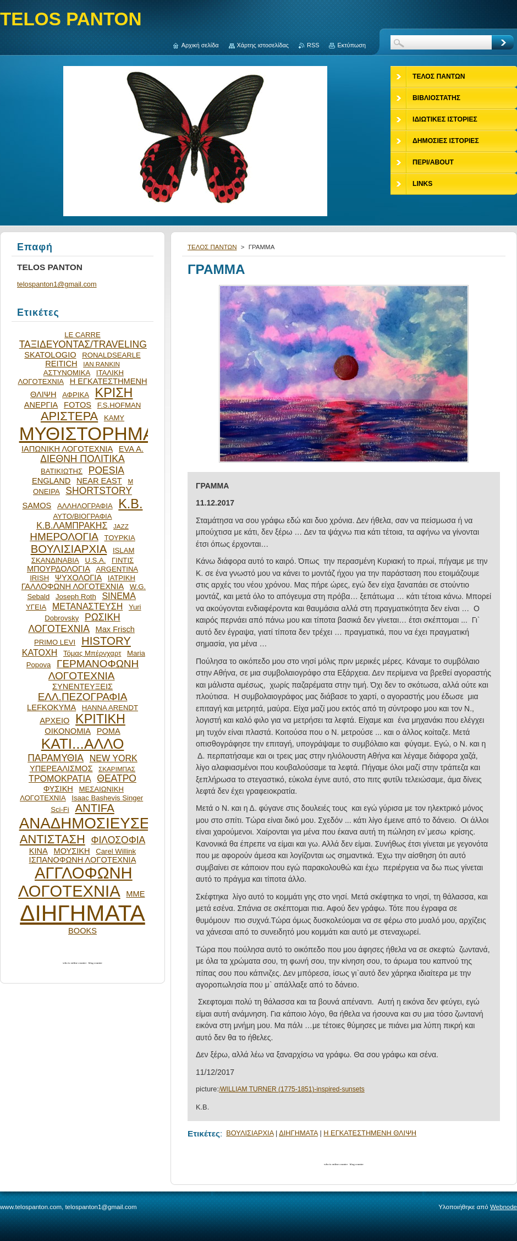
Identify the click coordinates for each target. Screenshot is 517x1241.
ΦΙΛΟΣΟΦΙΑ (118, 839)
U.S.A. (95, 560)
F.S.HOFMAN (119, 405)
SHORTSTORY (98, 490)
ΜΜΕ (135, 893)
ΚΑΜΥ (114, 418)
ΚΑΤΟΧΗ (40, 652)
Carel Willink (116, 851)
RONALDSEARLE (111, 355)
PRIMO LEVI (54, 642)
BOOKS (82, 930)
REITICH (61, 363)
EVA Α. (131, 448)
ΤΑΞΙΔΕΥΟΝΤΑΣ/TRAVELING (83, 344)
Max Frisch (115, 629)
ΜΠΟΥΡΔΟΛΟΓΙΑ (58, 568)
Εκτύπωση (351, 45)
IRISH (39, 578)
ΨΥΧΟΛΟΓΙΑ (78, 577)
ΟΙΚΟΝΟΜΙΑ (68, 731)
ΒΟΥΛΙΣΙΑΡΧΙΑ (249, 1133)
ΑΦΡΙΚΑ (75, 395)
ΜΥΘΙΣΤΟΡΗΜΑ (87, 434)
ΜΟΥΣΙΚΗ (72, 851)
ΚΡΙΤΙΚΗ (100, 719)
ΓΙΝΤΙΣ (123, 560)
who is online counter (336, 1164)
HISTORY (106, 641)
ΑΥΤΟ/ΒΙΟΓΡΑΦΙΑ (82, 516)
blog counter (357, 1164)
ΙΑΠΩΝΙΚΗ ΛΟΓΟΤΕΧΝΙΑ (67, 448)
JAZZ (121, 526)
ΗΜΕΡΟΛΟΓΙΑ (64, 536)
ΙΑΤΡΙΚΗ (121, 578)
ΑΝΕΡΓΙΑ (41, 404)
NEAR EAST (99, 480)
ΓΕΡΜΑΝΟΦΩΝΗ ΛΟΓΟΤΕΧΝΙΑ (93, 670)
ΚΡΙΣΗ (114, 393)
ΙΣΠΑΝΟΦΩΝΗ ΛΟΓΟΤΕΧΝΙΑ (82, 859)
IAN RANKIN (101, 363)
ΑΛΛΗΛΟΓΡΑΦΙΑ (85, 506)
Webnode (503, 1207)
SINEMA (119, 596)
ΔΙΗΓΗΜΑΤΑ (298, 1133)
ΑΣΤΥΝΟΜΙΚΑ (66, 373)
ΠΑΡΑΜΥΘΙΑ (56, 758)
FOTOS (77, 404)
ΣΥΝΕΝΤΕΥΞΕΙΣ (82, 686)
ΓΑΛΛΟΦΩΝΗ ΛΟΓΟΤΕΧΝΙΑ (72, 586)
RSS (313, 45)
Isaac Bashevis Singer (107, 798)
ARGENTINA (117, 569)
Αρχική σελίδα (200, 45)
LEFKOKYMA (51, 707)
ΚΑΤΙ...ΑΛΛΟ (82, 743)
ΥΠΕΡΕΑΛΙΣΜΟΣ (61, 768)
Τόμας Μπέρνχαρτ (92, 653)
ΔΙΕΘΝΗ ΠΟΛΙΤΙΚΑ (82, 458)
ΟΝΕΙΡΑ (46, 491)
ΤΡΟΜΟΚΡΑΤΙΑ (60, 778)
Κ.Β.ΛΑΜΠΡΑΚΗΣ (71, 525)
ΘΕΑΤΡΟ (116, 778)
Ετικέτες (204, 1133)
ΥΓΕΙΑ (36, 607)
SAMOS (37, 505)
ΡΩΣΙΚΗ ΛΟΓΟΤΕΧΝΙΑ (74, 623)
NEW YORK (114, 758)
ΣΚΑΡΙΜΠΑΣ (116, 768)
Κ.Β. (130, 504)
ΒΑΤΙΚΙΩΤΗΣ (61, 471)
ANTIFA (94, 808)
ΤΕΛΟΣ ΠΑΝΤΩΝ (212, 247)
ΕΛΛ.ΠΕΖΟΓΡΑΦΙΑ (83, 696)
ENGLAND (51, 480)
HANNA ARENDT (110, 708)
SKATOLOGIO (50, 354)
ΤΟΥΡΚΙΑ (119, 538)
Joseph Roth (76, 596)
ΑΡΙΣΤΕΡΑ (69, 416)
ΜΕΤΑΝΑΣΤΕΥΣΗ (87, 606)
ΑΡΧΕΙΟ (54, 720)
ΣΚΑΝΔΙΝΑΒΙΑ (55, 560)
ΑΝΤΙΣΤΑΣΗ (52, 839)
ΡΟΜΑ (108, 731)
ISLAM (123, 550)
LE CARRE (82, 335)
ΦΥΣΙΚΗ (58, 788)
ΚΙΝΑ (38, 851)
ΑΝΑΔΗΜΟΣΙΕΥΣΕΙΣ (91, 823)
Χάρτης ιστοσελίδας (263, 45)
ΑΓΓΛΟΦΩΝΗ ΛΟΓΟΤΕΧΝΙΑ (75, 882)
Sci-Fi (60, 809)
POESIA (106, 470)
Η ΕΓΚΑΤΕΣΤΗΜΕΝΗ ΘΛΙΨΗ (369, 1133)
